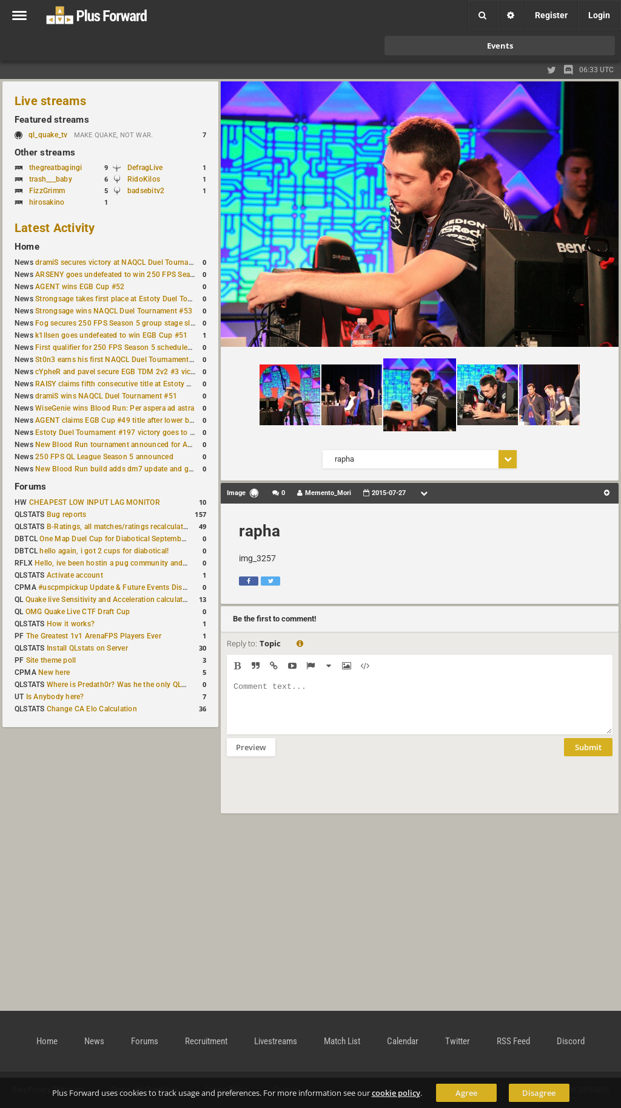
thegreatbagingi (55, 167)
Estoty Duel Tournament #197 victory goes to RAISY (122, 432)
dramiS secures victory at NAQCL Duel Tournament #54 (127, 262)
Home (27, 246)
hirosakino (46, 202)
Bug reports (67, 514)
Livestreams (275, 1041)
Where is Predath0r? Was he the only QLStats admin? (136, 684)
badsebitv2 (145, 190)
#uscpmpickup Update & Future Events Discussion (123, 587)
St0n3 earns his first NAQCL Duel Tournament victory (124, 359)
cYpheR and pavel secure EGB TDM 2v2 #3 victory (119, 372)
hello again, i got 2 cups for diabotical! (104, 551)
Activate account (75, 575)
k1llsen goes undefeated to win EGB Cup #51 (111, 335)
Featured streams (52, 119)
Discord (571, 1041)
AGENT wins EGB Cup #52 (79, 286)
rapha (259, 531)
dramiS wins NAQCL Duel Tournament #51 (106, 396)
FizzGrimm (47, 190)
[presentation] (319, 792)
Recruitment (206, 1041)
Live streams (50, 101)
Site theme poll (51, 660)
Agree (466, 1092)
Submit (588, 756)
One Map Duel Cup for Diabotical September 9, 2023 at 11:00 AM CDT (157, 539)
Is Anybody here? (55, 696)
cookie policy (396, 1092)
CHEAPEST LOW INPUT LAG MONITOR (94, 502)
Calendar (402, 1041)
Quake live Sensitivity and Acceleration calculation (109, 599)
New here (54, 672)
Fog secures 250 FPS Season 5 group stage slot (116, 323)
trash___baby (50, 179)
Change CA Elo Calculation (92, 709)
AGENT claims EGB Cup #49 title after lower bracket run (129, 420)
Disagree (539, 1092)
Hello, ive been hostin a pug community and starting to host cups (145, 563)
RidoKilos (143, 179)
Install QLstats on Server (87, 648)
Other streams (45, 152)
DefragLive (145, 167)
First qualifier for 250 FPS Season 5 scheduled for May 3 (130, 347)
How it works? (71, 624)
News (94, 1041)
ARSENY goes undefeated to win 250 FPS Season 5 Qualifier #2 (142, 274)
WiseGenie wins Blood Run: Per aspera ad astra (114, 408)
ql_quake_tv (48, 135)
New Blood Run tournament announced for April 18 (122, 444)
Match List (342, 1041)
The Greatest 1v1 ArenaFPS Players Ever (93, 636)
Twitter (457, 1041)
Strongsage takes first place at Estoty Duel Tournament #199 (137, 299)
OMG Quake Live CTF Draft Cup (77, 611)
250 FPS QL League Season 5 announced (104, 457)
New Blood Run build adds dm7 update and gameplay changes (140, 469)
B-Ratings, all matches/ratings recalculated (119, 526)
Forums (30, 486)
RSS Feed (513, 1041)
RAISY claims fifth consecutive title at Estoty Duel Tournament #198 (149, 384)
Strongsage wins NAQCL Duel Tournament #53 (113, 311)
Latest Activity (55, 228)
